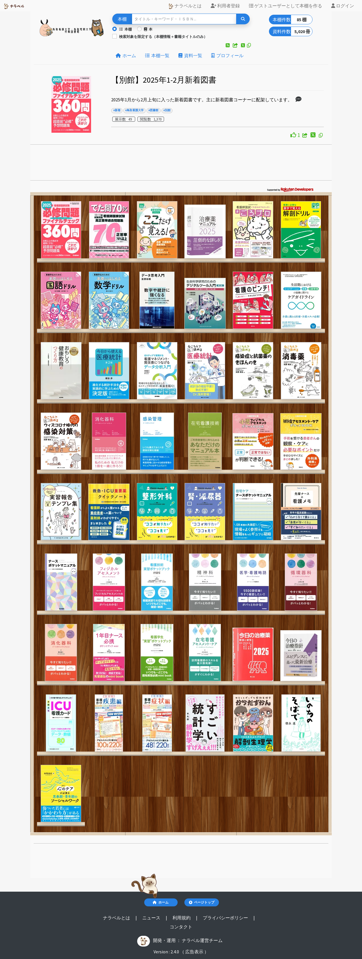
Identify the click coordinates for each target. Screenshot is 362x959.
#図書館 (153, 110)
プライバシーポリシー (226, 918)
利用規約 (182, 918)
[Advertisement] (181, 164)
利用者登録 (225, 5)
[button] (228, 45)
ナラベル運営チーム (202, 940)
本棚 (125, 29)
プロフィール (227, 55)
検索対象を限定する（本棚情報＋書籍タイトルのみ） (163, 36)
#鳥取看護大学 (134, 110)
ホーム (126, 55)
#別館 (167, 110)
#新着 (116, 110)
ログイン (342, 5)
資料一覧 (190, 55)
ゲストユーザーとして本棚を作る (285, 5)
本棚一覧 (157, 55)
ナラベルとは (185, 6)
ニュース (151, 918)
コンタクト (181, 927)
